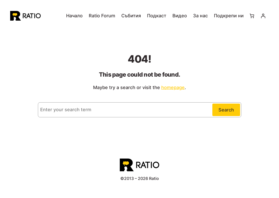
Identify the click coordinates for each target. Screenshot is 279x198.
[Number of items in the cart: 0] (251, 15)
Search (226, 109)
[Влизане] (263, 15)
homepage (173, 87)
